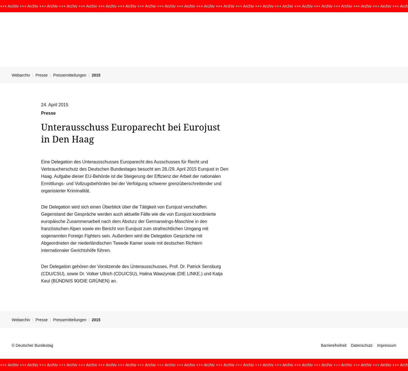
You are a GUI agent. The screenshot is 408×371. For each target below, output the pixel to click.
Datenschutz (362, 345)
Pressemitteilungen (69, 75)
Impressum (386, 345)
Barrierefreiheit (333, 345)
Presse (42, 75)
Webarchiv (21, 75)
